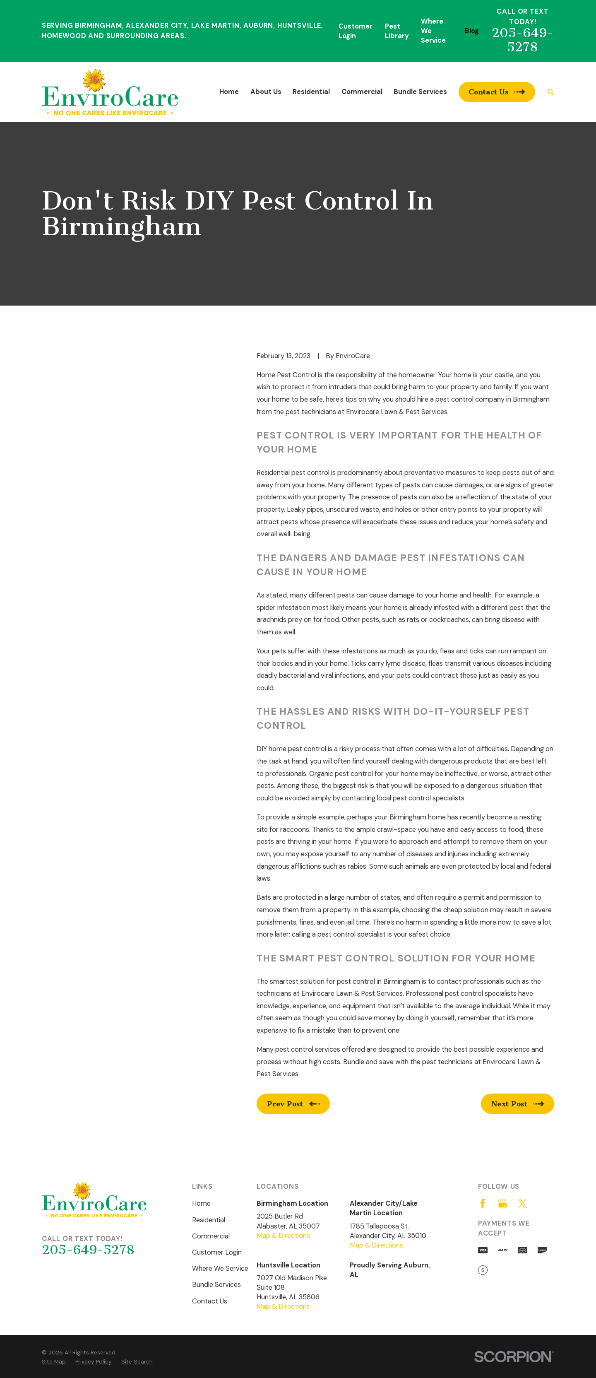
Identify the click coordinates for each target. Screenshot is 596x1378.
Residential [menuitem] (311, 91)
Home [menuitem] (229, 91)
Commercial (211, 1236)
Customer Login (217, 1252)
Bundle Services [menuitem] (420, 91)
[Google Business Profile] (502, 1203)
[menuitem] (54, 1362)
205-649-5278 (522, 40)
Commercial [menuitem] (361, 91)
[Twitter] (522, 1203)
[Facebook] (483, 1203)
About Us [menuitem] (265, 91)
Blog (472, 30)
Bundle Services (216, 1284)
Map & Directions (283, 1235)
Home (201, 1203)
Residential (208, 1220)
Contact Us (209, 1301)
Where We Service (220, 1268)
